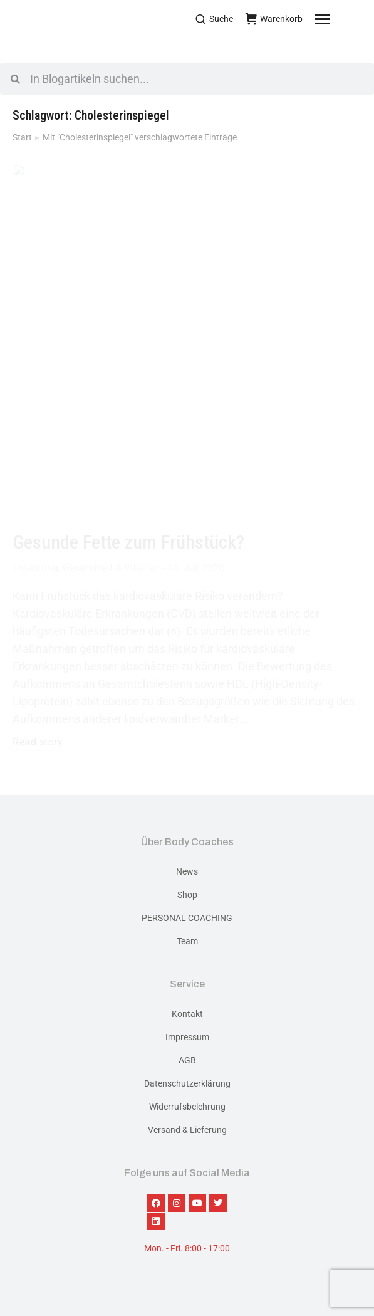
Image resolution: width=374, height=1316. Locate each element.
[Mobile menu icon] (338, 19)
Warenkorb (274, 18)
